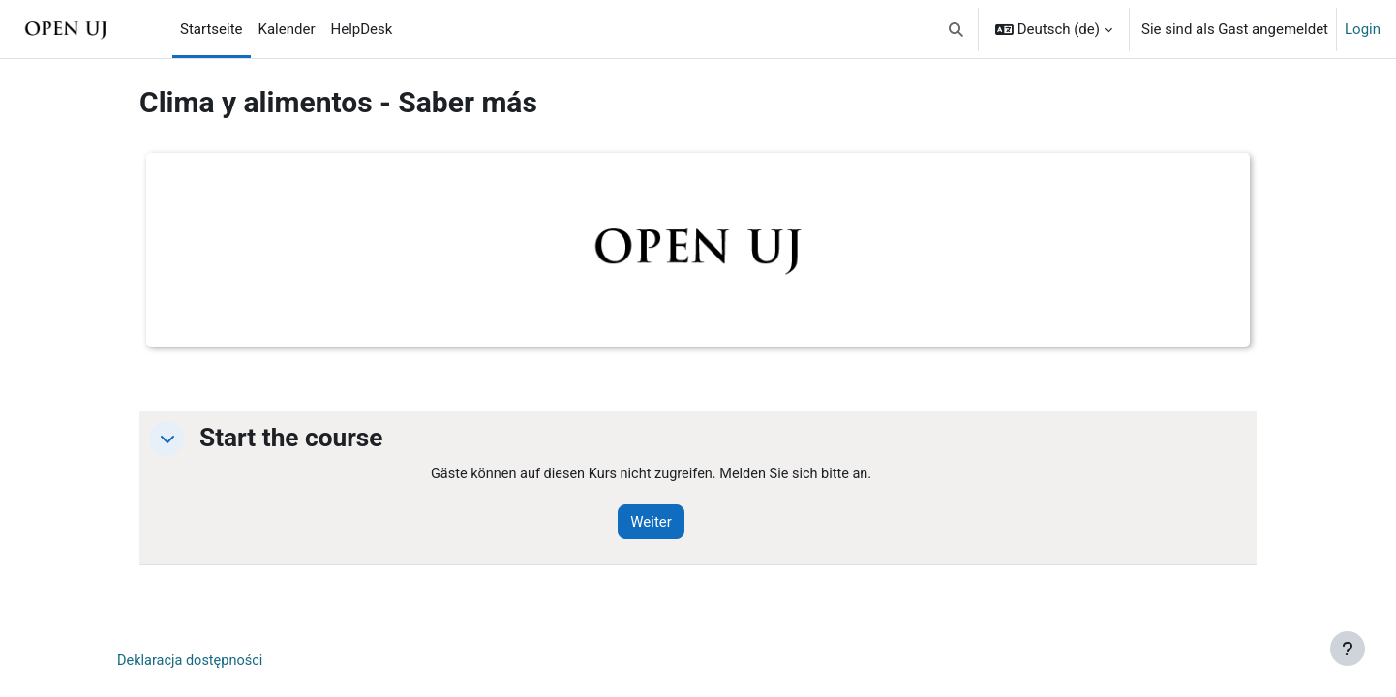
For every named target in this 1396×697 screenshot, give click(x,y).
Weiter (659, 522)
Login (1363, 29)
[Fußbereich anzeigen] (1347, 648)
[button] (956, 29)
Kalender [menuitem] (287, 29)
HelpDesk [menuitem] (362, 29)
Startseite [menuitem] (211, 29)
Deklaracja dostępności (192, 662)
